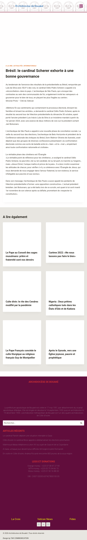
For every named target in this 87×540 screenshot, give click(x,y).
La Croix (15, 519)
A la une (9, 66)
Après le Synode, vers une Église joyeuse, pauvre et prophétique (62, 354)
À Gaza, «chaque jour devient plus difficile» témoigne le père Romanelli (33, 449)
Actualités (18, 66)
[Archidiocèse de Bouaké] (23, 6)
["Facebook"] (39, 524)
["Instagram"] (48, 524)
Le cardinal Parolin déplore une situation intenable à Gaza (27, 435)
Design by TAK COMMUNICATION (16, 538)
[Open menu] (81, 6)
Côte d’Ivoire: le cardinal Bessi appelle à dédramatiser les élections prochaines (36, 440)
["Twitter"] (43, 524)
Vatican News (45, 519)
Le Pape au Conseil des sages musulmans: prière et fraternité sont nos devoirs (21, 256)
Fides (73, 519)
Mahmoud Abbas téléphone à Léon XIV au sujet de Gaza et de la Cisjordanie (35, 444)
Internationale (30, 66)
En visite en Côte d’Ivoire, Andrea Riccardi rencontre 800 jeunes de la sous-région (37, 453)
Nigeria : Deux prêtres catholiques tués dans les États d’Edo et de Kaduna (62, 305)
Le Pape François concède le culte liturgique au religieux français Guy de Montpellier (21, 354)
